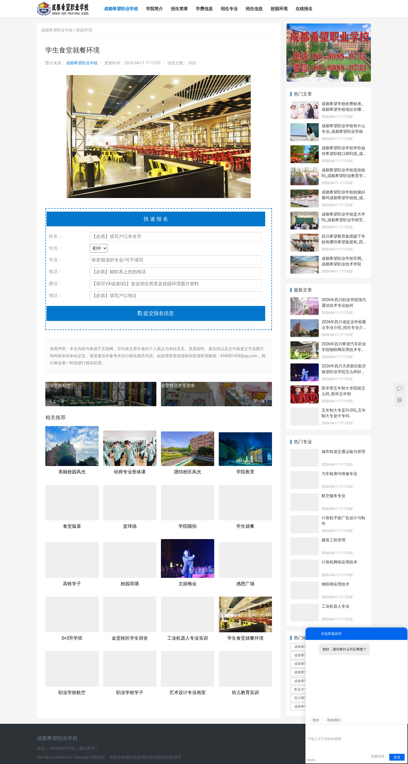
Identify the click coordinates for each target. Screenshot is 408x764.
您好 (316, 720)
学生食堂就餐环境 (245, 638)
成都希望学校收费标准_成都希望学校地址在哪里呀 (343, 109)
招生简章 (179, 8)
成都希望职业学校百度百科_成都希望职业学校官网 (304, 647)
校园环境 (279, 8)
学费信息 (204, 8)
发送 (397, 757)
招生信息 (254, 8)
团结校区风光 (187, 471)
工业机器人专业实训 (187, 638)
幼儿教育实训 (245, 692)
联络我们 (334, 720)
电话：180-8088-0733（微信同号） (68, 748)
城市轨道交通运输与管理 (343, 451)
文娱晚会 (187, 583)
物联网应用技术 (335, 584)
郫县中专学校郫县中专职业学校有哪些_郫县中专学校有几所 (304, 689)
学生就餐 (245, 526)
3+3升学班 (71, 638)
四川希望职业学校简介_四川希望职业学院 (304, 698)
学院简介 (154, 8)
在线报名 (304, 8)
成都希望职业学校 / (58, 30)
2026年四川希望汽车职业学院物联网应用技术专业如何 (344, 349)
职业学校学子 (129, 692)
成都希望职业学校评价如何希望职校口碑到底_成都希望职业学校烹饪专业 (343, 153)
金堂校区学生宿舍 (178, 385)
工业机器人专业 (335, 606)
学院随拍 (187, 526)
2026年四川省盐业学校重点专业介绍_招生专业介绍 (344, 327)
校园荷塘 (130, 583)
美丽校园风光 (72, 471)
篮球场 (130, 526)
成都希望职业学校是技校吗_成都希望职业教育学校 (343, 175)
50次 (192, 63)
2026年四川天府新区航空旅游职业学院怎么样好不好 (344, 371)
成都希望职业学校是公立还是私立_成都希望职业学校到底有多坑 (304, 655)
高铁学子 (72, 583)
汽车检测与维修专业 (339, 473)
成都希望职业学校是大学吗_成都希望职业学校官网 (343, 219)
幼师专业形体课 (130, 471)
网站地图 (82, 757)
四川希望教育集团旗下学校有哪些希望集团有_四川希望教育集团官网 (343, 242)
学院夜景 (245, 471)
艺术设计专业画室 (187, 692)
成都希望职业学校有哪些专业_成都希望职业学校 (304, 672)
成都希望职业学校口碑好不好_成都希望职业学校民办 (304, 664)
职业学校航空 (58, 385)
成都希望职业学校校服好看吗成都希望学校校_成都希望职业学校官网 (343, 197)
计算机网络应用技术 (339, 562)
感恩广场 (245, 583)
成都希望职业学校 (121, 8)
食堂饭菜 (72, 526)
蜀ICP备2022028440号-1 (56, 757)
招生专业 (229, 8)
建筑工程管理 (333, 540)
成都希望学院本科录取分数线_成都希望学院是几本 (304, 706)
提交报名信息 (156, 313)
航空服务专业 (333, 495)
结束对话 (377, 756)
